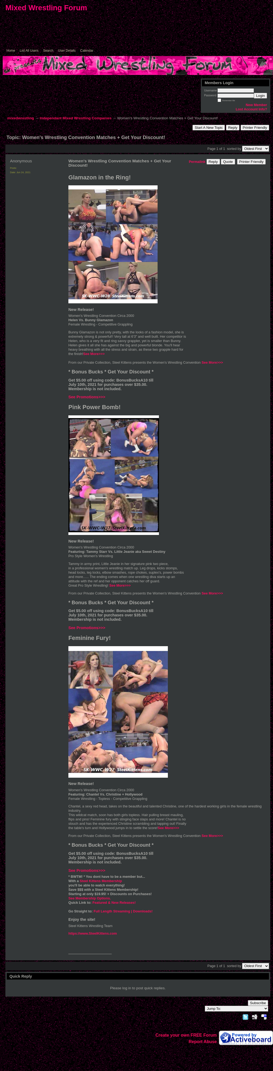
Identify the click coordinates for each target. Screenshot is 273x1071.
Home (10, 50)
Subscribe (258, 1003)
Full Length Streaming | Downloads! (123, 911)
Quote (228, 162)
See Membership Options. (89, 898)
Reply (232, 128)
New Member (256, 105)
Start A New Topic (209, 128)
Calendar (87, 50)
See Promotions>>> (86, 397)
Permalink (197, 162)
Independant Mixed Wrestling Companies (76, 118)
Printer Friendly (255, 128)
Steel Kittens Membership (101, 881)
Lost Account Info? (251, 109)
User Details (66, 50)
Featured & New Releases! (114, 903)
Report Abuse (203, 1041)
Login (260, 96)
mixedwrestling (20, 118)
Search (48, 50)
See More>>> (94, 354)
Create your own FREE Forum (186, 1035)
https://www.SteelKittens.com (92, 933)
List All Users (29, 50)
